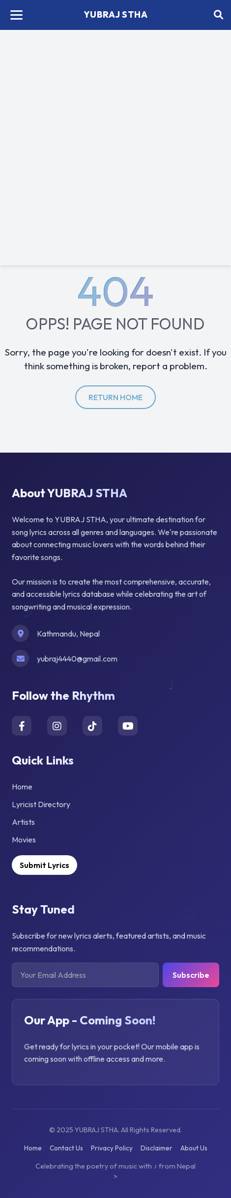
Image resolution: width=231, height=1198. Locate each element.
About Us (193, 1148)
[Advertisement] (115, 150)
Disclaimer (157, 1148)
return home (115, 397)
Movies (24, 839)
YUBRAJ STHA (116, 14)
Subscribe (191, 975)
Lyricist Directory (41, 804)
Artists (23, 822)
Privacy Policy (112, 1148)
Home (22, 786)
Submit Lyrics (44, 865)
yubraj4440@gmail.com (77, 658)
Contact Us (66, 1148)
